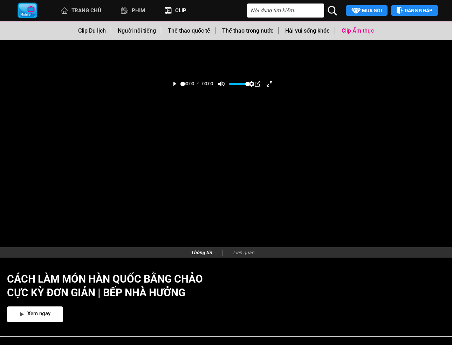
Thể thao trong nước (247, 30)
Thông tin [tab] (201, 252)
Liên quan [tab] (243, 252)
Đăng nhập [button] (414, 10)
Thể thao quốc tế (189, 30)
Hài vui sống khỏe (307, 30)
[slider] (182, 84)
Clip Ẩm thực (358, 30)
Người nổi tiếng (137, 30)
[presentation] (240, 252)
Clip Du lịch (92, 30)
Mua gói (366, 11)
